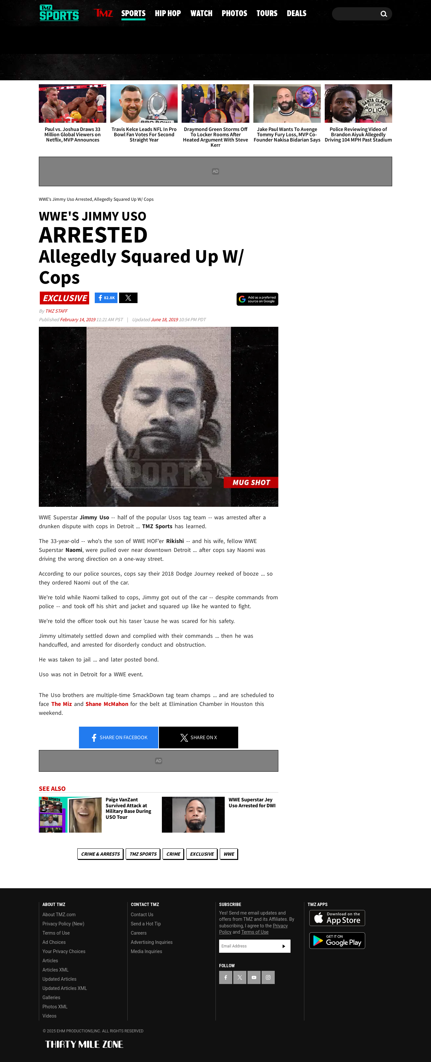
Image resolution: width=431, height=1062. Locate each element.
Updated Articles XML (64, 988)
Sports (105, 67)
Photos (266, 67)
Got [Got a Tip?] (59, 40)
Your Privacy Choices (64, 951)
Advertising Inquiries (152, 942)
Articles (50, 960)
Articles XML (55, 969)
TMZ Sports (142, 854)
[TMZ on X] (54, 12)
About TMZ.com (59, 914)
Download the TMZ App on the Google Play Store (337, 940)
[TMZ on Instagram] (78, 12)
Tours (318, 67)
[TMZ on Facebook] (44, 12)
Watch (213, 67)
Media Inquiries (146, 951)
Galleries (51, 997)
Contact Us (142, 914)
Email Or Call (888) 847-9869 (114, 41)
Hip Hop (159, 67)
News (55, 67)
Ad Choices (54, 942)
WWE (228, 854)
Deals (365, 67)
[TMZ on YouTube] (254, 977)
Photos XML (54, 1006)
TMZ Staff (56, 311)
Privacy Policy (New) (63, 923)
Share (118, 738)
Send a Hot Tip (146, 923)
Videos (49, 1016)
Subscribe (284, 946)
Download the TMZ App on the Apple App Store (337, 918)
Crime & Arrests (100, 854)
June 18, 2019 (165, 319)
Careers (139, 933)
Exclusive (202, 854)
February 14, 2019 (78, 319)
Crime (173, 854)
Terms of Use (56, 933)
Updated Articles (59, 979)
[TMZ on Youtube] (65, 12)
